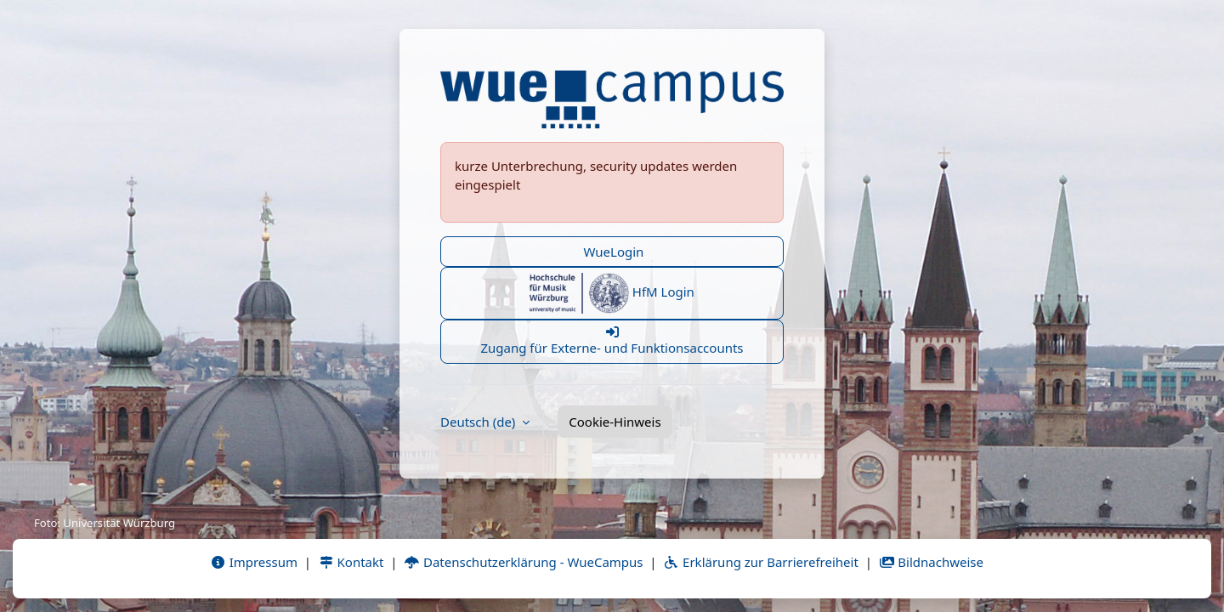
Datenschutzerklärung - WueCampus (523, 561)
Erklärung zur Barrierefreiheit (760, 561)
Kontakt (351, 561)
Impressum (254, 561)
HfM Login (612, 293)
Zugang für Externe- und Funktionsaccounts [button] (612, 341)
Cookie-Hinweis (614, 421)
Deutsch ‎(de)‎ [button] (479, 421)
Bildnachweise (931, 561)
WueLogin (612, 251)
